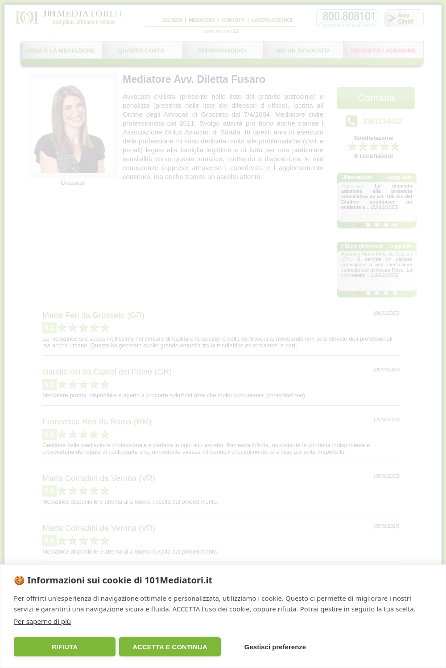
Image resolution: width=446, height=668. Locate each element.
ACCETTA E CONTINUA (169, 647)
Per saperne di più (42, 621)
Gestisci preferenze (275, 647)
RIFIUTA (65, 647)
